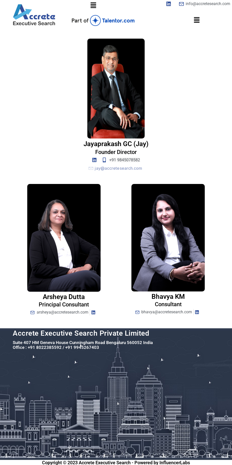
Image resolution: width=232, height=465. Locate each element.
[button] (93, 5)
